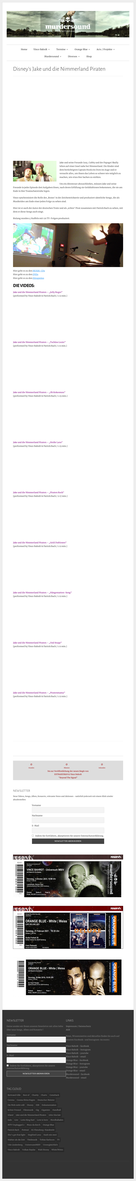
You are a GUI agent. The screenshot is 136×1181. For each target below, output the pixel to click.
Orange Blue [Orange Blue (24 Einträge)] (48, 1125)
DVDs (35, 274)
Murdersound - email (76, 1078)
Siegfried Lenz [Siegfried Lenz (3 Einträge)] (34, 1135)
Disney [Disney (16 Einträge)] (30, 1105)
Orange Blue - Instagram (78, 1064)
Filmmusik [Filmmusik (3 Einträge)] (28, 1110)
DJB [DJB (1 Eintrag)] (37, 1105)
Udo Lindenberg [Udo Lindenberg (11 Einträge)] (15, 1145)
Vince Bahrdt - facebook (77, 1046)
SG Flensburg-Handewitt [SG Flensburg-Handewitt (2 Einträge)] (42, 1130)
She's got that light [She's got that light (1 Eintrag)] (16, 1135)
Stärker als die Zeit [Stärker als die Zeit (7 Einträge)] (16, 1140)
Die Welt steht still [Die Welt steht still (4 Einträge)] (16, 1105)
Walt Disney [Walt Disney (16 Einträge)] (43, 1149)
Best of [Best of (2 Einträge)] (26, 1095)
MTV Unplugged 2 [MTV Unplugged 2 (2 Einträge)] (16, 1125)
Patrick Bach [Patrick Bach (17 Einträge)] (13, 1130)
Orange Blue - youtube (77, 1067)
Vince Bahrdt (40, 49)
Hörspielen (38, 278)
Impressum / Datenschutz (78, 1026)
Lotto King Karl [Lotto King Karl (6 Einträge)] (27, 1120)
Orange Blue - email (75, 1070)
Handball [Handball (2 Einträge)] (56, 1110)
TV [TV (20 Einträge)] (58, 1140)
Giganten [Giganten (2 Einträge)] (45, 1110)
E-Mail (35, 825)
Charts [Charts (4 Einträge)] (44, 1095)
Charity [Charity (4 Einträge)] (35, 1095)
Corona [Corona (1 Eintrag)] (11, 1100)
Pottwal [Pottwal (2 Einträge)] (25, 1130)
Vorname (36, 805)
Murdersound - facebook (78, 1074)
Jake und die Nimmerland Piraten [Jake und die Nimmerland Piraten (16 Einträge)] (31, 1115)
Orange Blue (81, 49)
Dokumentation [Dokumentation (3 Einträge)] (49, 1105)
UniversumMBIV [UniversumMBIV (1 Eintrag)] (33, 1145)
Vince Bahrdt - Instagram (78, 1049)
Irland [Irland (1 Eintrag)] (10, 1115)
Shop (89, 56)
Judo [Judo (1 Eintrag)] (10, 1120)
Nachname (37, 815)
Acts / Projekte (104, 49)
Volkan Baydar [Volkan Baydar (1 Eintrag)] (28, 1149)
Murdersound (51, 56)
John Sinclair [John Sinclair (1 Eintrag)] (55, 1115)
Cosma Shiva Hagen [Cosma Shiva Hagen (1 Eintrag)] (26, 1100)
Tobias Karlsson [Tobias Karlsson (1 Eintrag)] (47, 1140)
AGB (68, 1030)
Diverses (72, 56)
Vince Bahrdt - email (76, 1056)
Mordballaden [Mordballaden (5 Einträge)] (56, 1120)
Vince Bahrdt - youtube (77, 1053)
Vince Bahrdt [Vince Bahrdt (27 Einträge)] (14, 1149)
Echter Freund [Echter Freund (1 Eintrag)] (14, 1110)
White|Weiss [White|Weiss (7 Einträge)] (57, 1149)
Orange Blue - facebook (77, 1060)
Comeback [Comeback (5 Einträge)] (54, 1095)
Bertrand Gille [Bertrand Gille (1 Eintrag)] (14, 1095)
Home (24, 49)
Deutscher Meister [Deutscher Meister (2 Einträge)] (46, 1100)
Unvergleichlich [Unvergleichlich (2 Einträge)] (50, 1145)
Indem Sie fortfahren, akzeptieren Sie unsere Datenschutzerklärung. (68, 835)
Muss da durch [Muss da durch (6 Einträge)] (33, 1125)
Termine (60, 49)
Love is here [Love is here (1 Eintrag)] (42, 1120)
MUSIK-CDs (39, 270)
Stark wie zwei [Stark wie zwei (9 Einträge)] (50, 1135)
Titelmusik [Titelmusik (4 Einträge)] (32, 1140)
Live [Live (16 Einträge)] (16, 1120)
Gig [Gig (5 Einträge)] (37, 1110)
